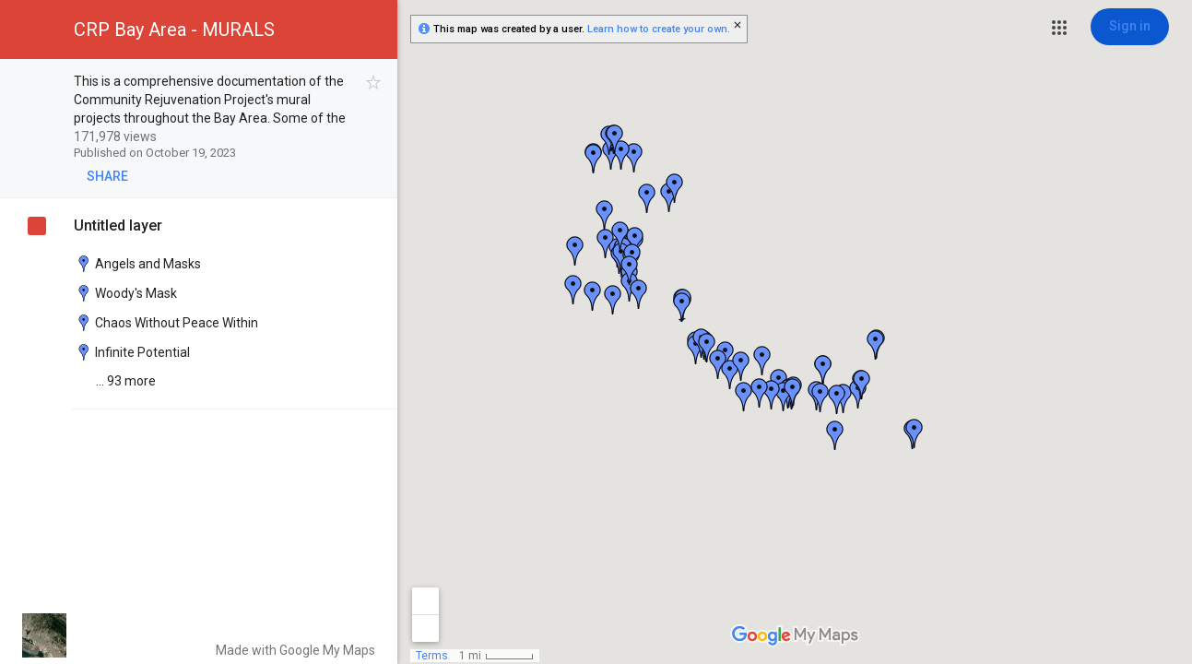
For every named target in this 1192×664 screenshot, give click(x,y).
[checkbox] (373, 82)
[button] (1059, 27)
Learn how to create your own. (658, 29)
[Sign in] (1130, 26)
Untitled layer (118, 225)
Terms (432, 655)
